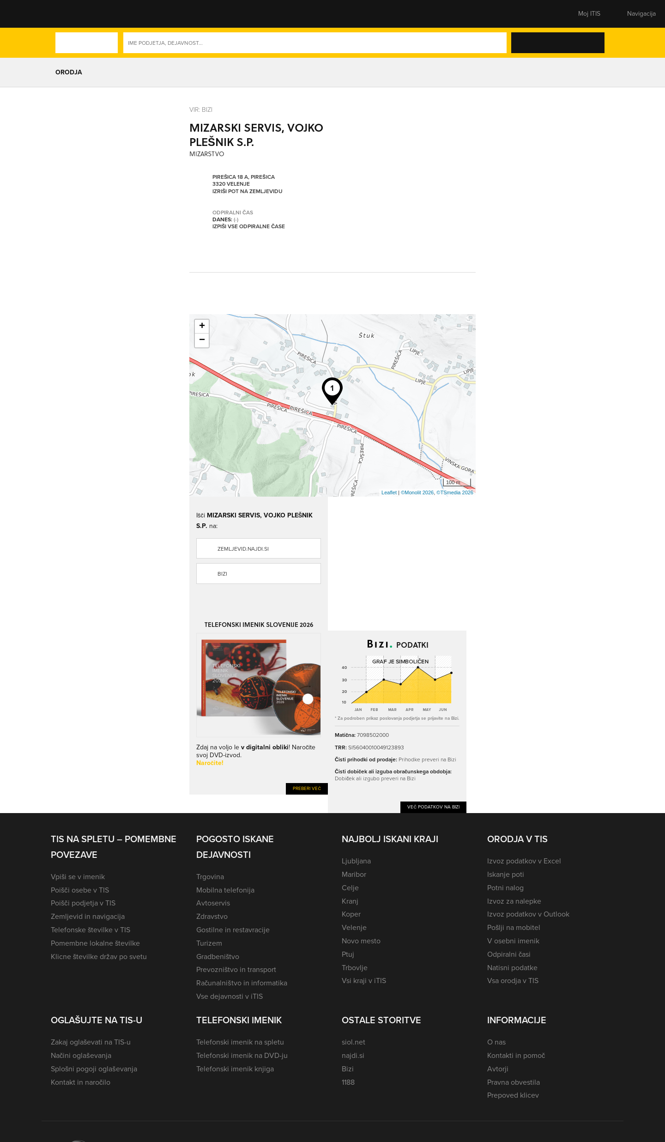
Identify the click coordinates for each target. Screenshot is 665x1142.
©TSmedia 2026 (454, 492)
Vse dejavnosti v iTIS (229, 996)
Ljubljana (356, 861)
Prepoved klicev (513, 1095)
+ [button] (202, 327)
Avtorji (497, 1068)
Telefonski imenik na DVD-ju (242, 1055)
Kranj (350, 901)
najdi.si (353, 1055)
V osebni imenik (513, 940)
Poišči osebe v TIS (80, 890)
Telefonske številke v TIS (90, 929)
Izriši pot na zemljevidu (247, 191)
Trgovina (210, 876)
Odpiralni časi (509, 954)
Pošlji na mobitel (513, 927)
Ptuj (348, 954)
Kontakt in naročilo (80, 1082)
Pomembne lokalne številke (95, 943)
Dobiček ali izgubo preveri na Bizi (375, 778)
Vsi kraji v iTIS (364, 980)
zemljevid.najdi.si (243, 549)
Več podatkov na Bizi (433, 806)
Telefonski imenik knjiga (235, 1068)
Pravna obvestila (513, 1082)
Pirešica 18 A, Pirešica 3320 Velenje (243, 181)
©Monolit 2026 (417, 492)
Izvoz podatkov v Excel (524, 861)
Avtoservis (213, 903)
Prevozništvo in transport (236, 969)
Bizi (222, 574)
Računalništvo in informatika (241, 983)
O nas (496, 1042)
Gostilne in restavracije (233, 929)
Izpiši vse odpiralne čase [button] (248, 227)
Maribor (354, 874)
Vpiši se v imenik (78, 876)
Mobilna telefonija (225, 890)
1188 (348, 1082)
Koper (351, 914)
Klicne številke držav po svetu (99, 956)
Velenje (354, 927)
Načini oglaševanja (81, 1055)
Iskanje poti (505, 874)
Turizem (209, 943)
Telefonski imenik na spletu (240, 1042)
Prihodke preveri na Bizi (427, 759)
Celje (350, 887)
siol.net (353, 1042)
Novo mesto (361, 940)
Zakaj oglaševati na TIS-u (91, 1042)
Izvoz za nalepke (514, 901)
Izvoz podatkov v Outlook (528, 914)
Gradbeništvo (217, 956)
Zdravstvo (212, 916)
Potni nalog (505, 887)
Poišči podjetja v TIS (83, 903)
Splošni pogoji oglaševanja (94, 1068)
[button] (67, 14)
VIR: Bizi (200, 109)
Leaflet (389, 492)
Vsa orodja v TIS (512, 980)
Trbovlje (355, 967)
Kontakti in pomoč (516, 1055)
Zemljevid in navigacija (88, 916)
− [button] (202, 340)
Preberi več (307, 788)
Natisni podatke (512, 967)
